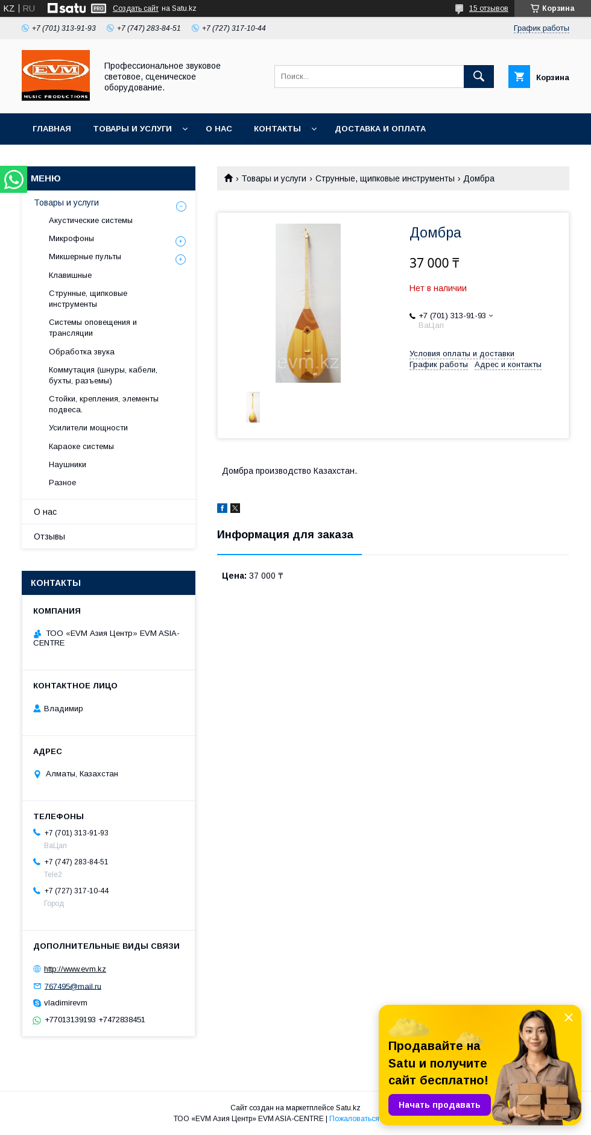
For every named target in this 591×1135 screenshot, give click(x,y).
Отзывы (49, 536)
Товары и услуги (132, 128)
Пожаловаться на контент (373, 1119)
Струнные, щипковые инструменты (385, 178)
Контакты (277, 128)
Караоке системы (81, 446)
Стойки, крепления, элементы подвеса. (104, 404)
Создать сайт (136, 8)
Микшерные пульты (85, 256)
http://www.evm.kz (75, 968)
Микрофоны (71, 238)
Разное (62, 482)
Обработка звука (82, 351)
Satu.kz (348, 1108)
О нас (219, 128)
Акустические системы (91, 220)
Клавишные (70, 275)
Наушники (67, 464)
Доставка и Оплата (380, 128)
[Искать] (479, 76)
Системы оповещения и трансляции (93, 328)
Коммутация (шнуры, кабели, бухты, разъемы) (103, 375)
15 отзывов (488, 8)
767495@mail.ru (73, 985)
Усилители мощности (88, 427)
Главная (52, 128)
